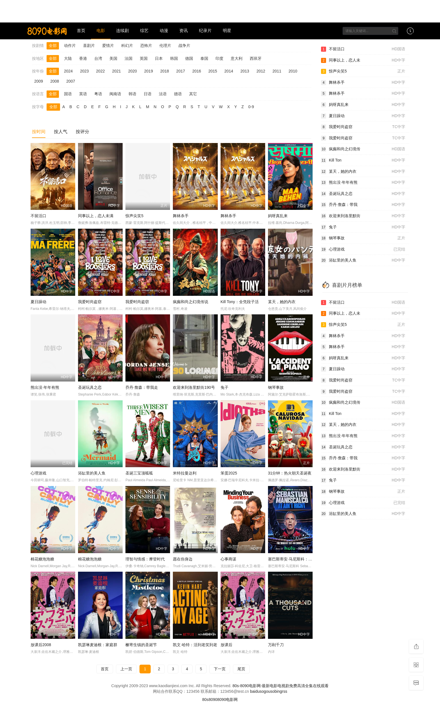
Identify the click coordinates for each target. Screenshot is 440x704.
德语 (178, 94)
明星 (227, 30)
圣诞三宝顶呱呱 (139, 473)
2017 (180, 71)
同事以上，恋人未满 (95, 216)
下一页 (220, 669)
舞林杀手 (181, 216)
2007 (70, 81)
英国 (144, 58)
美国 (113, 58)
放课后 (226, 644)
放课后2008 (41, 644)
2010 (292, 71)
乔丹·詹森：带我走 (141, 387)
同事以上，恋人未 (363, 60)
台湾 (98, 58)
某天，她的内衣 (281, 301)
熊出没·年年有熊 (45, 387)
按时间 (38, 131)
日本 (159, 58)
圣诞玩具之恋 (90, 387)
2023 (84, 71)
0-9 (251, 107)
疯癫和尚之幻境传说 (190, 301)
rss (284, 691)
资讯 (183, 30)
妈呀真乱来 (278, 216)
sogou (265, 691)
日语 (148, 94)
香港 (83, 58)
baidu (255, 691)
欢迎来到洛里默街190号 (194, 387)
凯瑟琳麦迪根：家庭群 (97, 644)
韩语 (132, 94)
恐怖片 (146, 45)
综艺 (144, 30)
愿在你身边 (182, 559)
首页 (81, 30)
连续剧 (122, 30)
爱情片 (108, 45)
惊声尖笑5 (134, 216)
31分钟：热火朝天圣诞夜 (290, 473)
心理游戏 (38, 473)
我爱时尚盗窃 (90, 301)
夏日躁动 (38, 301)
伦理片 (165, 45)
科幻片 (127, 45)
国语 (68, 94)
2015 (212, 71)
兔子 (224, 387)
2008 (54, 81)
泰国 (204, 58)
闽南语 (115, 94)
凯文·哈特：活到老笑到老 (195, 644)
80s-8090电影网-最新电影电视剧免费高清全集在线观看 (280, 685)
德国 (189, 58)
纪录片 (205, 30)
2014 (228, 71)
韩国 (174, 58)
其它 (193, 94)
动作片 (70, 45)
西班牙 (256, 58)
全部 (53, 45)
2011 (276, 71)
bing (278, 691)
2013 (244, 71)
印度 (219, 58)
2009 (38, 81)
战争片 (184, 45)
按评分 (82, 131)
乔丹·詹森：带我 (363, 205)
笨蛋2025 (229, 473)
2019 (148, 71)
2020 (132, 71)
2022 (100, 71)
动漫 (164, 30)
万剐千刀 (276, 644)
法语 (163, 94)
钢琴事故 (276, 387)
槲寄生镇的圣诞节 (141, 644)
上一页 (126, 669)
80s (205, 699)
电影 (101, 30)
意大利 (236, 58)
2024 (68, 71)
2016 (196, 71)
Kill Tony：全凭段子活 (240, 301)
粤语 (98, 94)
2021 (116, 71)
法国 (128, 58)
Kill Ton (363, 160)
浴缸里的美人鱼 (92, 473)
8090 (212, 699)
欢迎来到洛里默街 (363, 216)
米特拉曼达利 (184, 473)
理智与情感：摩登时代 (145, 559)
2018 (164, 71)
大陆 (68, 58)
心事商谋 (228, 559)
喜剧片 (89, 45)
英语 (83, 94)
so (272, 691)
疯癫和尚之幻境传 (363, 149)
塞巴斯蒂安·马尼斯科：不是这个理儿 (300, 559)
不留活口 (38, 216)
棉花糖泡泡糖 (42, 559)
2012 (260, 71)
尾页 (241, 669)
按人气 (60, 131)
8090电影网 (227, 699)
